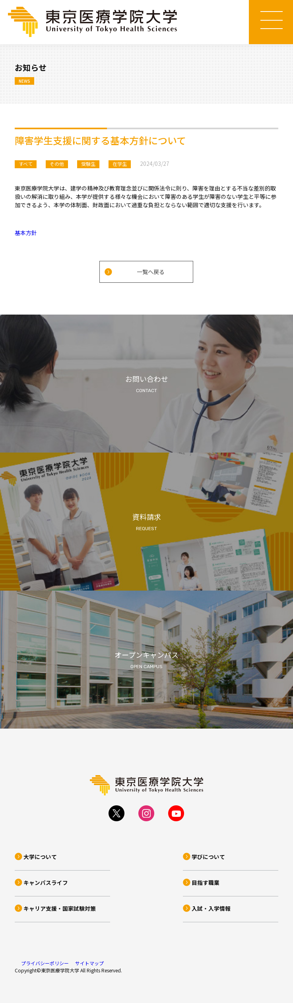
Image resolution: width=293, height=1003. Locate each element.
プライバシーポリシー (45, 963)
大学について (40, 857)
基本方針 (26, 233)
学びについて (208, 857)
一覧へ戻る (151, 272)
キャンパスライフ (45, 882)
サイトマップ (89, 963)
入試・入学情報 (211, 908)
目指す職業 (205, 882)
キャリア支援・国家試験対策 (59, 908)
